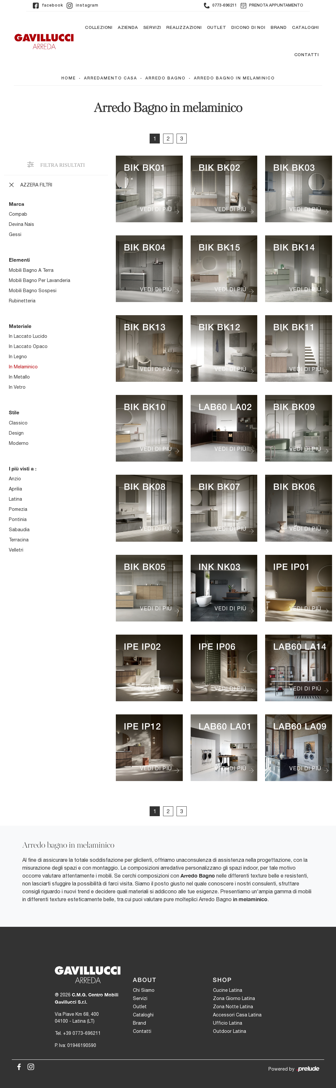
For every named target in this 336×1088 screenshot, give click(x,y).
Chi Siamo (144, 990)
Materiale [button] (20, 326)
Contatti (306, 55)
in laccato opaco (28, 346)
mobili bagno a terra (31, 270)
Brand (279, 28)
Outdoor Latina (229, 1031)
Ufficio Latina (227, 1023)
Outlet (216, 28)
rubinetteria (22, 300)
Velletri (16, 550)
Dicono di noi (248, 28)
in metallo (19, 377)
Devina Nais (21, 224)
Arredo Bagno (165, 78)
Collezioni (99, 28)
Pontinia (18, 519)
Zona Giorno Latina (234, 998)
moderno (19, 443)
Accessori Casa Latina (237, 1015)
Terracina (19, 540)
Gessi (15, 234)
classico (18, 422)
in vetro (17, 387)
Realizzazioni (183, 28)
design (16, 433)
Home (68, 78)
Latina (15, 499)
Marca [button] (16, 204)
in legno (18, 356)
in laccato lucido (28, 336)
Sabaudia (19, 530)
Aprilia (15, 489)
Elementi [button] (19, 260)
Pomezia (18, 509)
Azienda (128, 28)
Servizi (152, 28)
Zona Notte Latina (233, 1007)
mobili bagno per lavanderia (39, 280)
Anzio (15, 479)
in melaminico (23, 367)
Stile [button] (14, 413)
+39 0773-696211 (82, 1033)
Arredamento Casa (110, 78)
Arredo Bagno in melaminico (234, 78)
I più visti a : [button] (22, 468)
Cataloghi (305, 28)
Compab (18, 214)
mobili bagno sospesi (32, 290)
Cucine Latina (227, 990)
